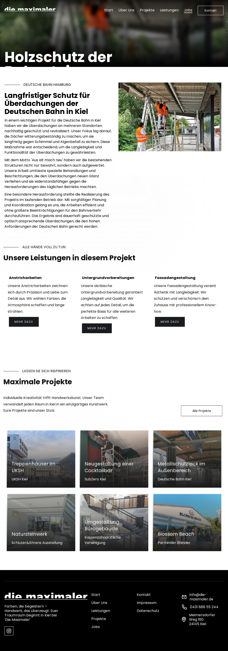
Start (108, 10)
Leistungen (169, 10)
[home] (30, 8)
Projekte (147, 10)
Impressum (147, 602)
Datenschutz (148, 610)
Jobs (188, 10)
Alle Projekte (198, 411)
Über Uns (126, 10)
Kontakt (211, 10)
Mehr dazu (23, 322)
